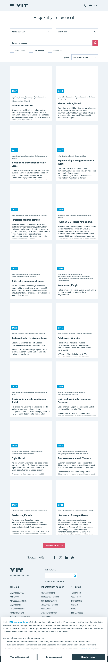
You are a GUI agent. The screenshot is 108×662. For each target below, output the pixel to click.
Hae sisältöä (50, 570)
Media (73, 608)
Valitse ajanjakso (18, 31)
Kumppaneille (76, 600)
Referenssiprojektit (17, 612)
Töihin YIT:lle (76, 592)
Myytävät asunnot (17, 592)
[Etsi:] (51, 43)
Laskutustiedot (77, 612)
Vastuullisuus (76, 596)
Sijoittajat (74, 604)
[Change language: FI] (93, 5)
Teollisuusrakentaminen (50, 596)
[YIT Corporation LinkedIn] (67, 557)
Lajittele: (66, 57)
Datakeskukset (46, 608)
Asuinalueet (14, 596)
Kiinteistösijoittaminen (18, 608)
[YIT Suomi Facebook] (55, 557)
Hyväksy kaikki (88, 657)
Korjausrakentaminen (49, 612)
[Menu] (12, 5)
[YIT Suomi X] (61, 557)
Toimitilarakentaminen (49, 600)
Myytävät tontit (15, 604)
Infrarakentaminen (48, 592)
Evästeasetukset (54, 657)
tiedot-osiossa (87, 648)
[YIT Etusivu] (22, 5)
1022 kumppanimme (19, 622)
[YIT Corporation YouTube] (73, 557)
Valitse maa (62, 31)
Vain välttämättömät (19, 657)
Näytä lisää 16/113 (54, 545)
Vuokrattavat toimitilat (18, 600)
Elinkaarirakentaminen (49, 604)
